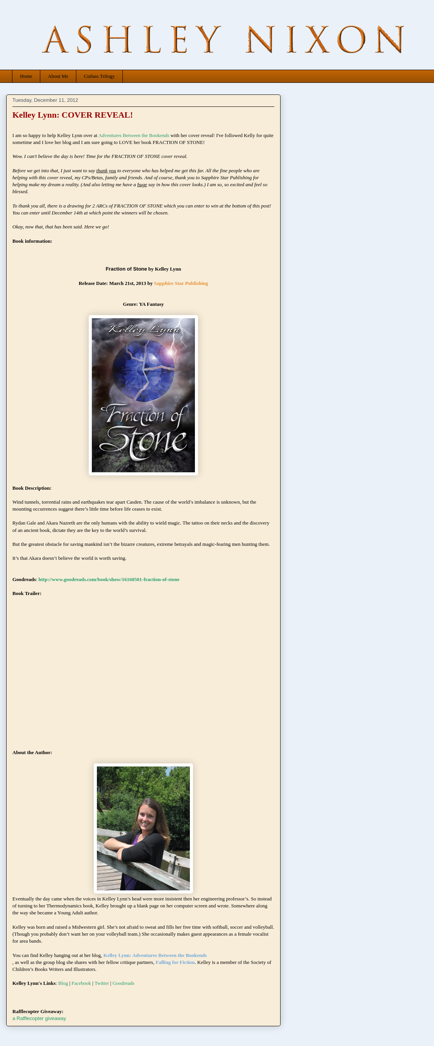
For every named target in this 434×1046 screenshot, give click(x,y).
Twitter (102, 983)
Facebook (81, 983)
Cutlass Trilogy (99, 76)
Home (26, 76)
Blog (63, 983)
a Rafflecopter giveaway (39, 1018)
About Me (58, 76)
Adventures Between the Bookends (133, 135)
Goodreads (123, 983)
